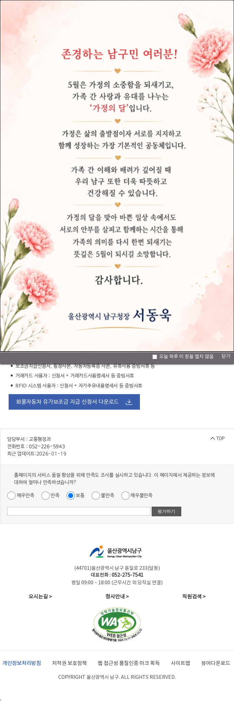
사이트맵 (180, 663)
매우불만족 (137, 495)
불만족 (103, 495)
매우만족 (20, 495)
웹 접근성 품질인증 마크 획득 (129, 663)
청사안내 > (117, 597)
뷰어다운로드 (215, 663)
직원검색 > (194, 597)
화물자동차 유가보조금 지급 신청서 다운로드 (67, 402)
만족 (50, 495)
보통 (76, 495)
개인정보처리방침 (21, 663)
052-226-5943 (47, 446)
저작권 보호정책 (69, 663)
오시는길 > (40, 597)
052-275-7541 (127, 575)
